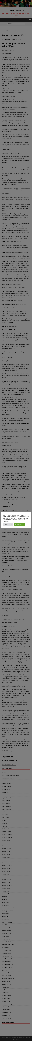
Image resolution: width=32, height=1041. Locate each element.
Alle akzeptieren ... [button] (19, 524)
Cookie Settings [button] (8, 524)
